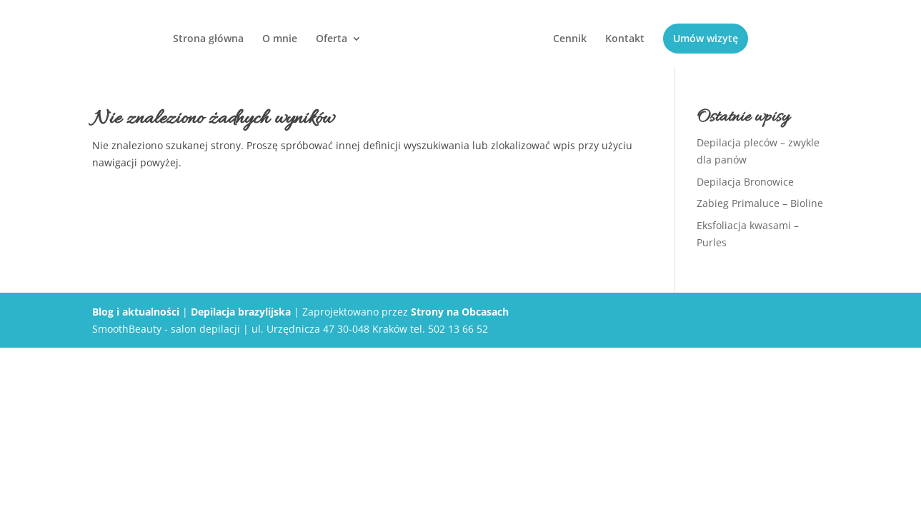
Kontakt (624, 39)
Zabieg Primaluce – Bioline (760, 203)
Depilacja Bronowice (745, 181)
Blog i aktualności (135, 311)
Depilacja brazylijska (241, 311)
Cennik (570, 39)
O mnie (279, 39)
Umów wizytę (705, 38)
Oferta (331, 39)
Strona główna (208, 39)
